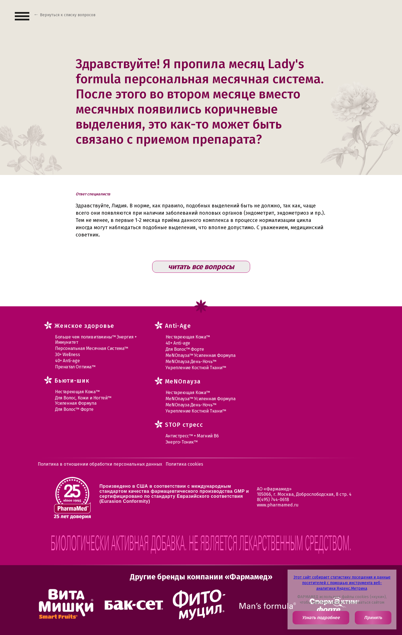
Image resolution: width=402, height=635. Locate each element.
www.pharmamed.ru (277, 505)
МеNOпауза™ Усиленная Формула (201, 355)
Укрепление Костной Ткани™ (196, 367)
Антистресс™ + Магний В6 (192, 436)
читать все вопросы (201, 266)
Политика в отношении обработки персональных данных (100, 464)
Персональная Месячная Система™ (91, 348)
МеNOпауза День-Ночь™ (191, 361)
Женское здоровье (84, 326)
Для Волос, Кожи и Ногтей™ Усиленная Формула (83, 400)
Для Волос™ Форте (74, 409)
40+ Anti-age (67, 360)
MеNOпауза (183, 381)
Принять (373, 617)
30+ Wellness (67, 354)
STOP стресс (184, 424)
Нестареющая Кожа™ (77, 391)
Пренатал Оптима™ (75, 366)
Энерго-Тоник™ (182, 442)
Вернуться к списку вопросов (67, 15)
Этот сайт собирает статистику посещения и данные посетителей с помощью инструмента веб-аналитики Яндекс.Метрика (342, 583)
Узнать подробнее (321, 617)
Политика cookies (184, 464)
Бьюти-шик (72, 380)
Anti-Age (178, 326)
